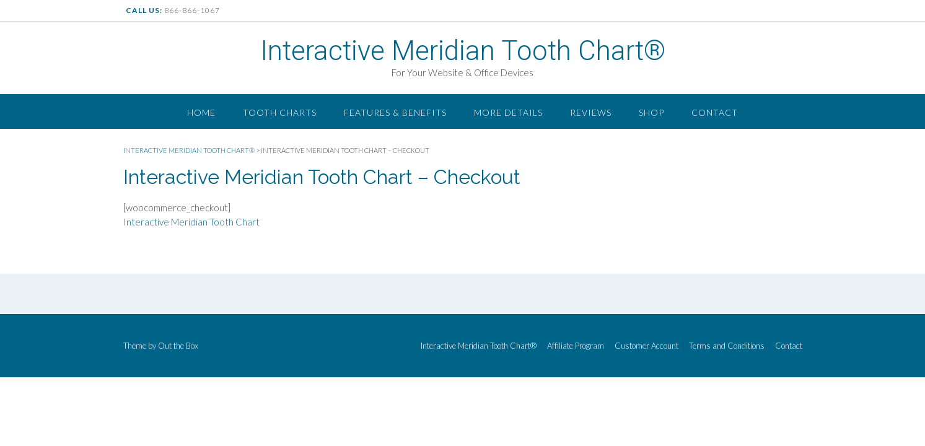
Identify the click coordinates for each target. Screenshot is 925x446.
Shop (651, 112)
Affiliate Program (575, 346)
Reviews (591, 112)
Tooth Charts (280, 112)
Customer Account (646, 346)
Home (201, 112)
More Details (508, 112)
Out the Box (178, 346)
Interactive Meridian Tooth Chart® (462, 50)
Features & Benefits (395, 112)
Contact (714, 112)
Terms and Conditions (727, 346)
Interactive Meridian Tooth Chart (191, 221)
